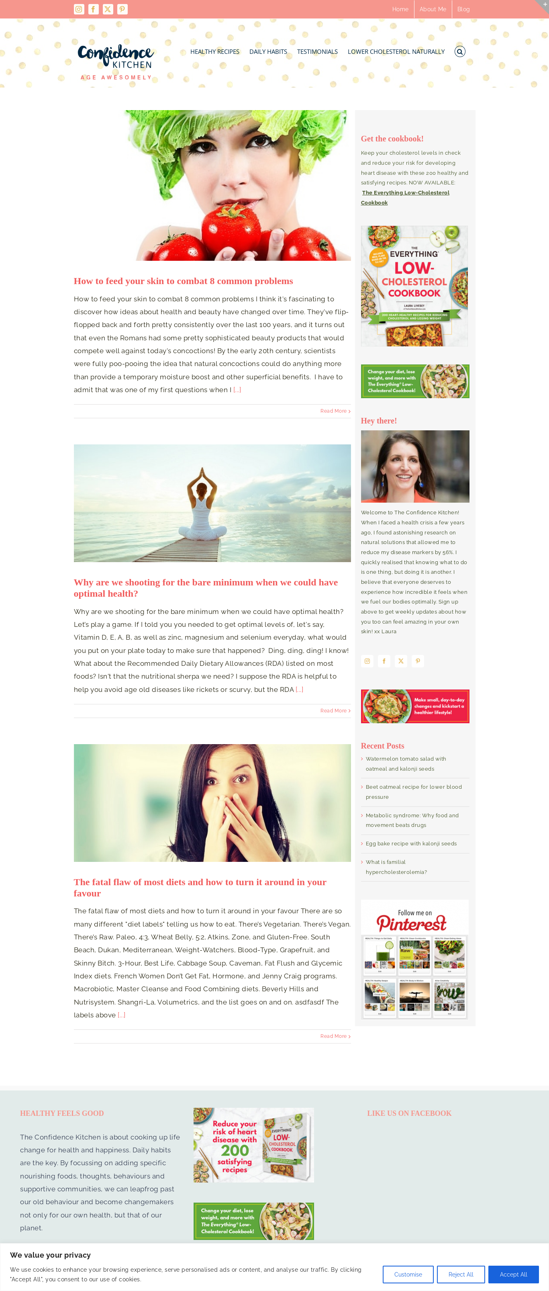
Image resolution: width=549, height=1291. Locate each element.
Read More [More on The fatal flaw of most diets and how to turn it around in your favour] (333, 1036)
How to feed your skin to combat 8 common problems (183, 281)
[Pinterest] (418, 661)
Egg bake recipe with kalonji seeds (411, 844)
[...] (237, 390)
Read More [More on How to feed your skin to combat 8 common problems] (333, 411)
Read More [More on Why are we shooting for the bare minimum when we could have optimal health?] (333, 711)
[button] (460, 49)
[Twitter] (401, 661)
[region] (274, 1267)
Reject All (461, 1274)
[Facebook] (384, 661)
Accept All (513, 1274)
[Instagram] (367, 661)
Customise (408, 1274)
